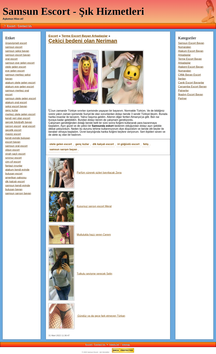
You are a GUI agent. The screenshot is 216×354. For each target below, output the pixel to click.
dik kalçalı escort (103, 144)
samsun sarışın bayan (63, 149)
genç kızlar (82, 144)
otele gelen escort (61, 144)
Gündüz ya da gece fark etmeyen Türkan (87, 315)
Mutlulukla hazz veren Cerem (80, 234)
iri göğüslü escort (128, 144)
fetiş (146, 144)
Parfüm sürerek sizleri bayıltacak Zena (85, 172)
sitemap (126, 344)
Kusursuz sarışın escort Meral (80, 206)
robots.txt (114, 344)
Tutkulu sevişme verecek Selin (80, 273)
